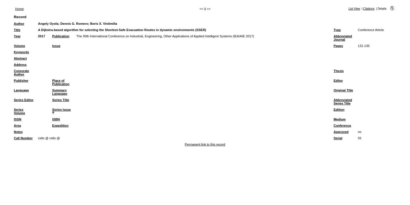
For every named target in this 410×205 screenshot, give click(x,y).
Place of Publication (60, 82)
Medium (340, 119)
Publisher (21, 80)
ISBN (56, 119)
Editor (338, 80)
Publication (60, 36)
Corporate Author (21, 72)
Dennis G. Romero (74, 23)
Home (19, 9)
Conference (342, 125)
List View (354, 8)
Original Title (343, 90)
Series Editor (24, 100)
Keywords (21, 52)
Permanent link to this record (205, 144)
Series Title (60, 100)
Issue (56, 46)
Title (17, 30)
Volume (19, 46)
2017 (41, 36)
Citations (369, 8)
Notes (18, 132)
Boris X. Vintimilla (103, 23)
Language (21, 90)
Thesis (339, 71)
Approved (341, 132)
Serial (338, 138)
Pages (338, 46)
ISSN (17, 119)
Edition (339, 109)
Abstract (20, 58)
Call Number (23, 138)
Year (17, 36)
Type (337, 30)
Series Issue (61, 109)
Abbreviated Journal (343, 37)
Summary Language (59, 92)
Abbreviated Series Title (343, 101)
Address (20, 64)
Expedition (60, 125)
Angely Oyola (48, 23)
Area (17, 125)
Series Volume (19, 111)
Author (19, 23)
